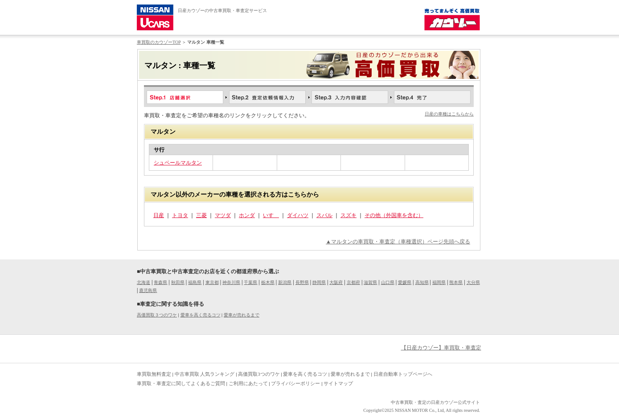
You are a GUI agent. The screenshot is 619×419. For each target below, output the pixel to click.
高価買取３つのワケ (157, 314)
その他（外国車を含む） (394, 215)
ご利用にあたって (248, 383)
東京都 (212, 282)
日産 (158, 215)
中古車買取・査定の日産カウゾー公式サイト (435, 402)
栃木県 (268, 282)
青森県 (160, 282)
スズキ (348, 215)
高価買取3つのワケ (259, 374)
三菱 (201, 215)
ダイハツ (297, 215)
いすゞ (271, 215)
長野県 (302, 282)
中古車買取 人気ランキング (205, 374)
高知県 (422, 282)
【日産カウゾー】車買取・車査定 (441, 348)
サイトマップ (338, 383)
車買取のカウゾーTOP (158, 42)
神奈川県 (231, 282)
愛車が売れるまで (241, 314)
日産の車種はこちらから (449, 113)
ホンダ (247, 215)
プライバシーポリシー (295, 383)
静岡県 (319, 282)
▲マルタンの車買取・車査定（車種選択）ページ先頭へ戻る (398, 241)
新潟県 (284, 282)
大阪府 (336, 282)
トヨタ (180, 215)
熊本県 (456, 282)
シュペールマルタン (178, 163)
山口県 (387, 282)
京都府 (353, 282)
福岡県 (439, 282)
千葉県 (250, 282)
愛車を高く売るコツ (200, 314)
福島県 (194, 282)
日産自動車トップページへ (402, 374)
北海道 (143, 282)
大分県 (473, 282)
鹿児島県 (148, 290)
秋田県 (177, 282)
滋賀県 (370, 282)
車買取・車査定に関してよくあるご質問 (181, 383)
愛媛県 (404, 282)
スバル (324, 215)
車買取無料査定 (154, 374)
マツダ (223, 215)
